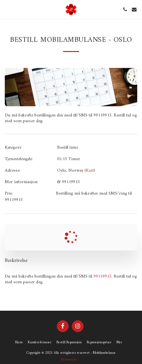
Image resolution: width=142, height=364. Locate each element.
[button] (7, 9)
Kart (90, 171)
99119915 (102, 276)
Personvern (69, 359)
